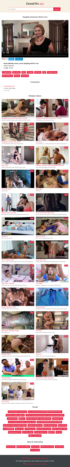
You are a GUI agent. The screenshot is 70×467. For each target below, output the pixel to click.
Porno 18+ (35, 446)
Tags (43, 458)
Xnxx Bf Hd (62, 425)
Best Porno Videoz (23, 446)
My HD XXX (11, 446)
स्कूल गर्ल (51, 432)
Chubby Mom (52, 72)
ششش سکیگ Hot (35, 435)
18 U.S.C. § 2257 (40, 464)
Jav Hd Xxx (59, 446)
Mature (17, 76)
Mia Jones (16, 72)
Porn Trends (35, 450)
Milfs (23, 72)
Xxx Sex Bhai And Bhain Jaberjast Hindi (22, 422)
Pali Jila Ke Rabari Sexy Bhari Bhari (39, 418)
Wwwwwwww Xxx (15, 432)
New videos (26, 458)
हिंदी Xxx (22, 418)
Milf (44, 72)
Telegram (19, 59)
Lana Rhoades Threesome (17, 412)
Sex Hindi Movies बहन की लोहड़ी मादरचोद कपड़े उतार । (45, 412)
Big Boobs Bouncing (44, 429)
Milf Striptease (7, 76)
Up (47, 458)
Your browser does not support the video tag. (35, 38)
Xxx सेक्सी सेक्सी (8, 429)
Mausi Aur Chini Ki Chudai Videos (15, 425)
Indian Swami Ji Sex (59, 429)
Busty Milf (25, 76)
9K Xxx (58, 432)
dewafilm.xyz (29, 464)
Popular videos (36, 458)
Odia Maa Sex (30, 429)
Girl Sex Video (28, 432)
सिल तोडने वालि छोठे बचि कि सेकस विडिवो (49, 422)
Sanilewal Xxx (57, 418)
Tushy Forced (12, 418)
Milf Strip (38, 72)
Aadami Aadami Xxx (35, 425)
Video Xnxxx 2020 (47, 446)
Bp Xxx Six (19, 429)
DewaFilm (35, 3)
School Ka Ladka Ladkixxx (15, 415)
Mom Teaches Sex (50, 425)
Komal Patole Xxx (41, 432)
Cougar (30, 72)
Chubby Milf (7, 72)
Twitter (11, 59)
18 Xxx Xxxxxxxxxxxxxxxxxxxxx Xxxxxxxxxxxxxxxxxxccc (44, 415)
